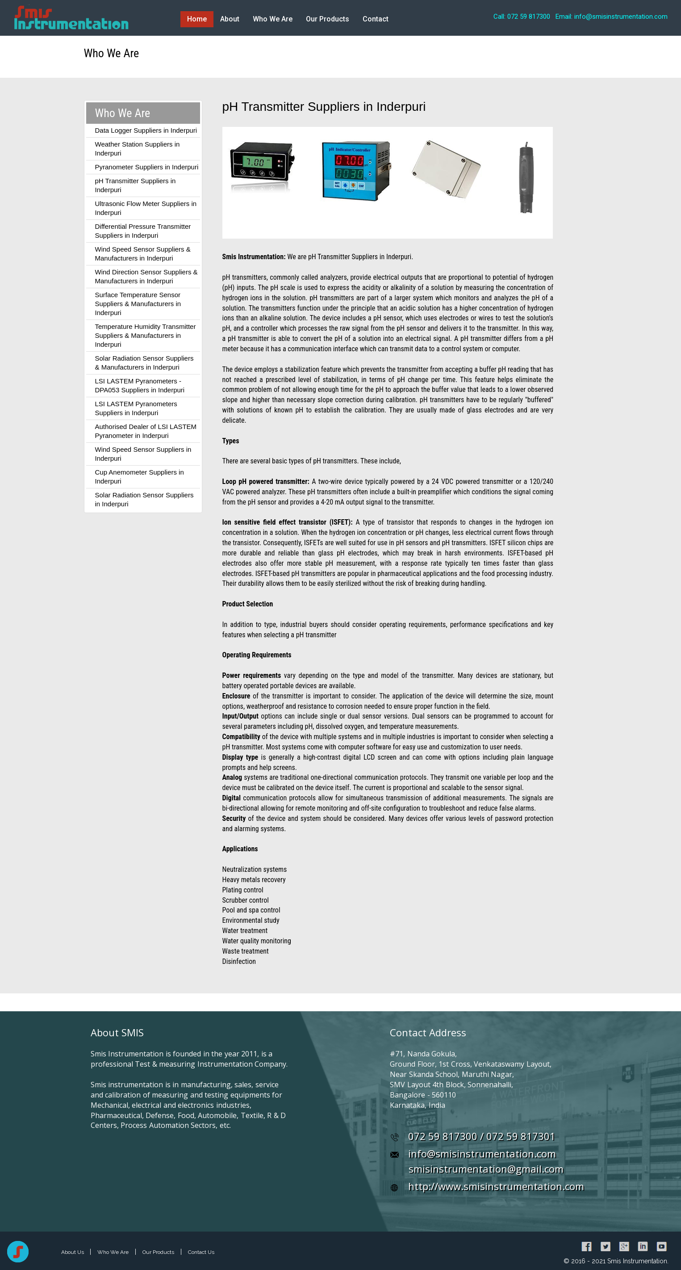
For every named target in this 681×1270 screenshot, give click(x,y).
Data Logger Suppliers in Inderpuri (146, 130)
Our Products (327, 19)
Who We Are (272, 19)
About (229, 19)
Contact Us (201, 1252)
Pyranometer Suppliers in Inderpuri (147, 167)
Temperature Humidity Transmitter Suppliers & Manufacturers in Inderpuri (145, 335)
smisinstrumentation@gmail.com (486, 1168)
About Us (73, 1252)
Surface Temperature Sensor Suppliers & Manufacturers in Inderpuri (138, 303)
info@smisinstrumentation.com (482, 1153)
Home (197, 19)
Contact (376, 19)
